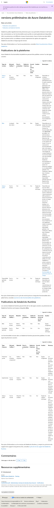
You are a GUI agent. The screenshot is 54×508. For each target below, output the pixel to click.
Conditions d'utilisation (42, 503)
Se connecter (49, 2)
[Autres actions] (51, 13)
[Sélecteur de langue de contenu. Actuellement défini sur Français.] (4, 497)
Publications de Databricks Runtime (11, 28)
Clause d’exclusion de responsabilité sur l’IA (11, 501)
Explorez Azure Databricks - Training (10, 476)
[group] (27, 393)
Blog (37, 501)
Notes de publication (31, 13)
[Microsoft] (27, 2)
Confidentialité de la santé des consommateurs (22, 503)
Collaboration (44, 501)
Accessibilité (4, 506)
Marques (12, 506)
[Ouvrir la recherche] (44, 2)
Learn (3, 13)
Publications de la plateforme (10, 26)
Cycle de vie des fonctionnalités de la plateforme (27, 298)
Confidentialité (4, 503)
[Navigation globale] (1, 2)
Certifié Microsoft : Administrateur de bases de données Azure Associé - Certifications (22, 483)
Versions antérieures (29, 501)
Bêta (3, 123)
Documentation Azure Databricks (15, 13)
